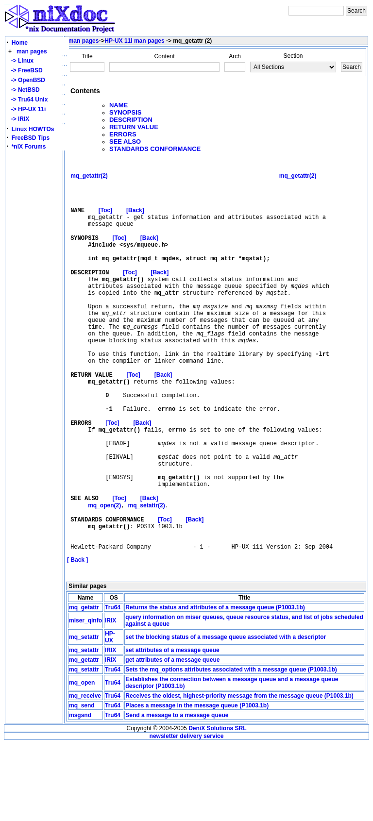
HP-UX (110, 714)
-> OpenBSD (26, 80)
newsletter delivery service (187, 813)
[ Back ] (77, 637)
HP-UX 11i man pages (134, 40)
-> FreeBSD (25, 70)
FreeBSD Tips (31, 137)
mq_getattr (84, 684)
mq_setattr (84, 714)
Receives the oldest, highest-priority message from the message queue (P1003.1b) (239, 773)
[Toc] (105, 219)
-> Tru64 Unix (28, 99)
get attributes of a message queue (172, 737)
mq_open (82, 759)
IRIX (110, 697)
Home (20, 42)
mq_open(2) (104, 574)
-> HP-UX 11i (27, 109)
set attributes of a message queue (172, 727)
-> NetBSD (24, 89)
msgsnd (80, 792)
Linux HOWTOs (33, 129)
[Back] (135, 219)
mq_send (82, 782)
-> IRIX (18, 119)
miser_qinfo (85, 697)
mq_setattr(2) (146, 574)
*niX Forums (29, 146)
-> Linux (21, 60)
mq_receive (85, 773)
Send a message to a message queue (176, 792)
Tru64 (112, 684)
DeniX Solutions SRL (217, 805)
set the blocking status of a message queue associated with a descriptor (225, 714)
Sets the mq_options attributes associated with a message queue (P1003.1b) (231, 746)
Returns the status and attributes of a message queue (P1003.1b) (215, 684)
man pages (32, 51)
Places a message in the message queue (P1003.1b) (197, 782)
